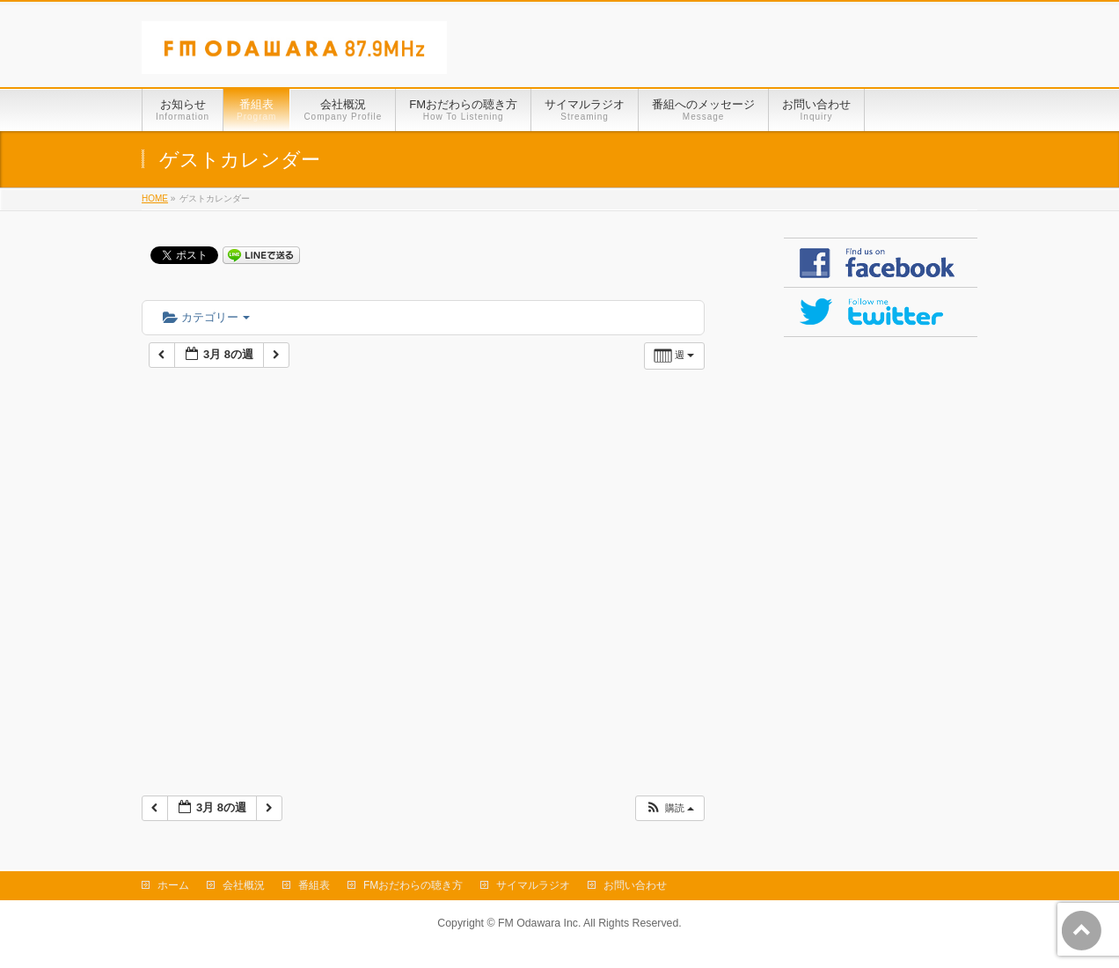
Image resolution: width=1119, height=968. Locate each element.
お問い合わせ (635, 885)
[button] (669, 808)
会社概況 (244, 885)
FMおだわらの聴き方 (413, 885)
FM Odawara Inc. (539, 923)
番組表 (314, 885)
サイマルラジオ (533, 885)
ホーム (173, 885)
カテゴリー (206, 317)
